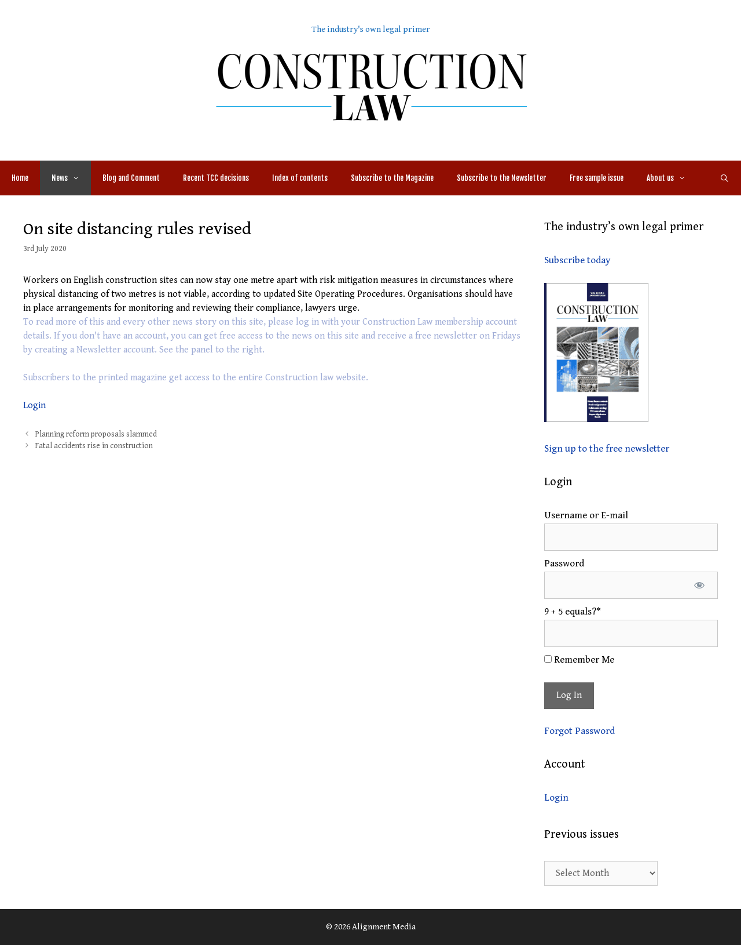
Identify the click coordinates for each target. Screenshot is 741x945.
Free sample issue (596, 178)
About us (672, 178)
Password (564, 563)
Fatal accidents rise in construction (94, 445)
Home (20, 178)
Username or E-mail (586, 515)
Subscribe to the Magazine (392, 178)
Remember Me (579, 660)
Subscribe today (577, 260)
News (71, 178)
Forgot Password (579, 731)
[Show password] (699, 585)
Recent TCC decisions (216, 178)
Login (34, 405)
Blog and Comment (131, 178)
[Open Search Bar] (724, 178)
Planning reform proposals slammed (96, 434)
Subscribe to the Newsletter (501, 178)
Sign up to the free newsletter (606, 449)
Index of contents (300, 178)
